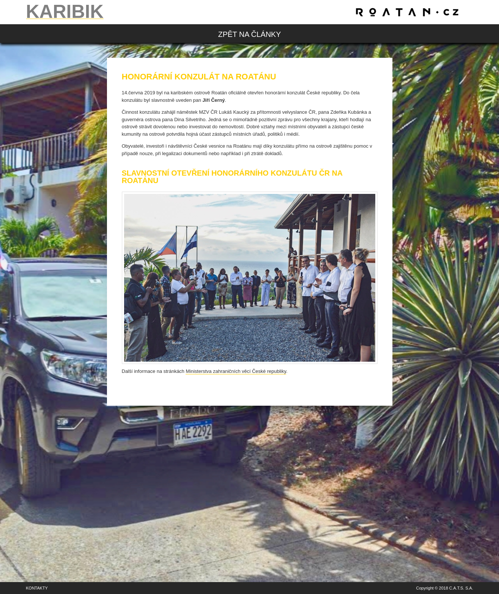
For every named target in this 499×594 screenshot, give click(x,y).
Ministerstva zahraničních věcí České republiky (236, 371)
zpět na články (249, 34)
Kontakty (37, 588)
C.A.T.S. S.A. (461, 588)
